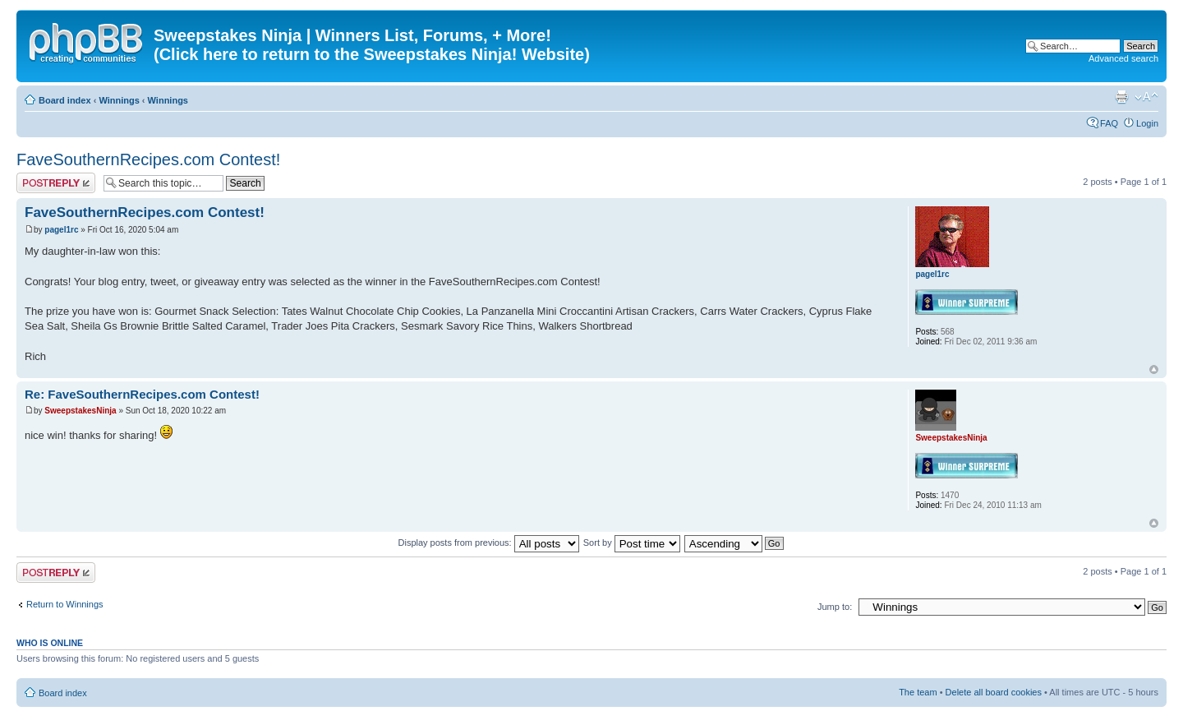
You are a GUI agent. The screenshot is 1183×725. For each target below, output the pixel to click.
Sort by (631, 542)
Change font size (1146, 97)
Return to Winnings (65, 604)
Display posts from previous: (488, 542)
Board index (65, 100)
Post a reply (55, 183)
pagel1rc (61, 229)
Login (1147, 123)
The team (918, 692)
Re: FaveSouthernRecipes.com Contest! (142, 394)
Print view (1121, 97)
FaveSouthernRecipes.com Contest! (148, 159)
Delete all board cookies (994, 692)
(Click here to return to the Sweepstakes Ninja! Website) (372, 54)
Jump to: (834, 607)
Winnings (119, 100)
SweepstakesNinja (80, 410)
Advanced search (1123, 58)
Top (1153, 369)
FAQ (1109, 123)
